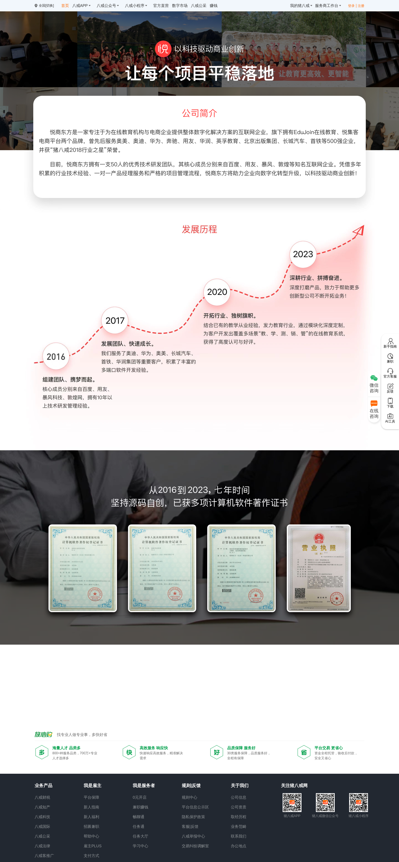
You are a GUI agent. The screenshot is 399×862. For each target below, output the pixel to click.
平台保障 (91, 797)
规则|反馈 (191, 785)
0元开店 (140, 797)
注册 (361, 6)
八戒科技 (42, 817)
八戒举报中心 (193, 836)
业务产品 (43, 785)
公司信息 (238, 797)
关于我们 (240, 785)
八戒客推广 (44, 855)
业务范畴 (238, 826)
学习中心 (140, 846)
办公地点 (238, 846)
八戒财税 (42, 797)
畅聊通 (138, 817)
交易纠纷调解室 (195, 846)
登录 (351, 6)
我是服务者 (144, 785)
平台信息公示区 (195, 807)
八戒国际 (42, 826)
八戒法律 (42, 846)
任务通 (138, 826)
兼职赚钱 (140, 807)
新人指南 (91, 807)
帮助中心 (91, 836)
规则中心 (189, 797)
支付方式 (91, 855)
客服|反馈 (190, 826)
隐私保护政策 (193, 817)
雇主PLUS (93, 846)
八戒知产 (42, 807)
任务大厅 (140, 836)
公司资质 (238, 807)
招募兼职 (91, 826)
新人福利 (91, 817)
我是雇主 (92, 785)
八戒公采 (42, 836)
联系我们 (238, 836)
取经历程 (238, 817)
